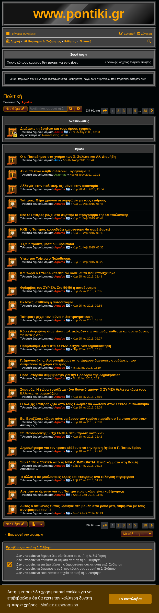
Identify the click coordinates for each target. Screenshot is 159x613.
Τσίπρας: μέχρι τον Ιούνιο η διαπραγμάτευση (56, 317)
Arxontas (60, 174)
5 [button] (135, 111)
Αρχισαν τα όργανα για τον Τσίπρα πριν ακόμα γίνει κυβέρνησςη (72, 491)
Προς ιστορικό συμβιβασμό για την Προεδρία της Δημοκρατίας (70, 375)
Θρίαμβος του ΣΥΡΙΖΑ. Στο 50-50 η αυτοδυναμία (58, 288)
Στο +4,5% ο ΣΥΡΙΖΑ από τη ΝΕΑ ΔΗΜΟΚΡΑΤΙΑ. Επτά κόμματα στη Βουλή (79, 462)
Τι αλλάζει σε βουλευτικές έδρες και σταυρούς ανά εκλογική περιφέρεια (77, 477)
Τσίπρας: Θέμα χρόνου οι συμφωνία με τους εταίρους (63, 200)
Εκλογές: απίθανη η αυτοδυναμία (46, 302)
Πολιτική (12, 96)
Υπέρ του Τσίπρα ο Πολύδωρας (45, 258)
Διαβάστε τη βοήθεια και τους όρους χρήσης (55, 128)
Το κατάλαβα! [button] (130, 599)
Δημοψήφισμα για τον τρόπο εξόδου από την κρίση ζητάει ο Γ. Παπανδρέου (80, 448)
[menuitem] (144, 34)
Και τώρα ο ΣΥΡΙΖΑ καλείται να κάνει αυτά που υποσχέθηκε (67, 273)
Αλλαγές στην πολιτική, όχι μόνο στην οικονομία (59, 186)
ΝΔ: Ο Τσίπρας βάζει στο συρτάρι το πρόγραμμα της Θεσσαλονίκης (74, 215)
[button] (104, 111)
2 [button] (118, 111)
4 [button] (129, 111)
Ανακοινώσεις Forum (55, 135)
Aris (57, 160)
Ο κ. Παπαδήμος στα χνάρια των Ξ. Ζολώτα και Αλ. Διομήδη (68, 157)
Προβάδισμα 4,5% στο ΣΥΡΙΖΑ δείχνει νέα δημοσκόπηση (65, 346)
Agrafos (26, 102)
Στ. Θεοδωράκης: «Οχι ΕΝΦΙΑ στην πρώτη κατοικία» (62, 433)
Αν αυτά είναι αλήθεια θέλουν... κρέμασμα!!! (55, 171)
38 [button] (145, 111)
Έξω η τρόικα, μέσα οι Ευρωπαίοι (47, 244)
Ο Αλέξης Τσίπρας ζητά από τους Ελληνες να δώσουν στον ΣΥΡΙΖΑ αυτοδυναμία (84, 404)
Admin (58, 132)
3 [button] (124, 111)
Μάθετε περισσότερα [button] (59, 605)
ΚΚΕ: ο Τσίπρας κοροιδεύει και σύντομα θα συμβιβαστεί (65, 229)
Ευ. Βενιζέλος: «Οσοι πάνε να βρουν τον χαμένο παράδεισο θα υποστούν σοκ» (83, 418)
